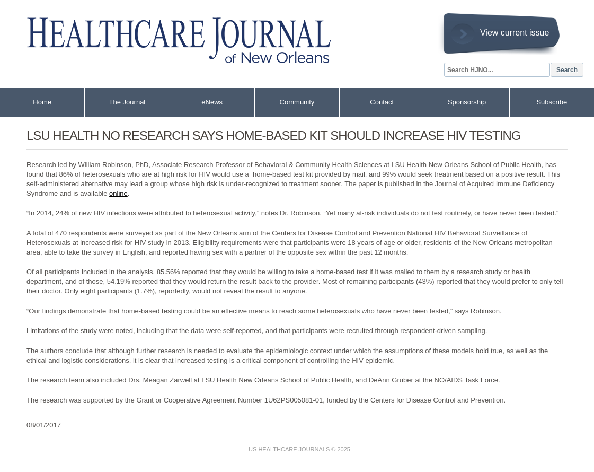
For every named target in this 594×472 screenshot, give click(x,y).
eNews (212, 102)
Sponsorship (467, 102)
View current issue (514, 32)
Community (297, 102)
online (118, 193)
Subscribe (551, 102)
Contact (382, 102)
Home (42, 102)
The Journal (127, 102)
